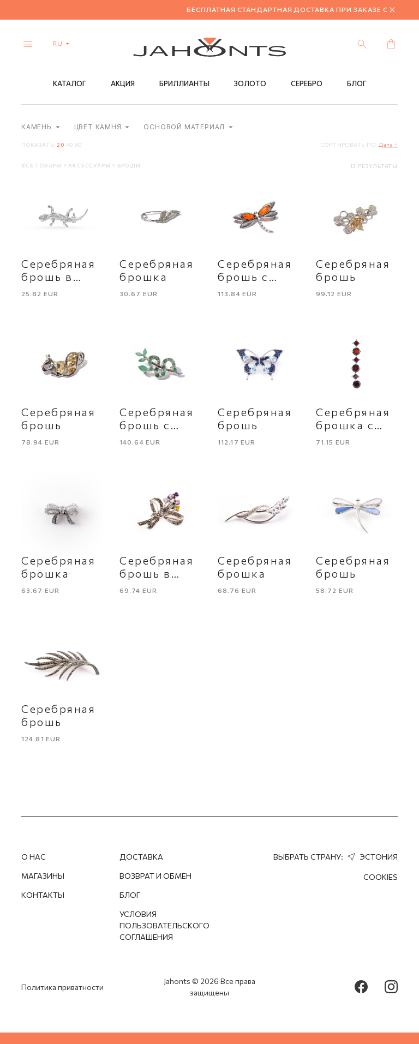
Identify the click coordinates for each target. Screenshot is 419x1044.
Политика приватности (62, 987)
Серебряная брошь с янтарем (255, 276)
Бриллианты (184, 83)
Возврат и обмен (155, 875)
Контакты (42, 894)
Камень (40, 127)
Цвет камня (102, 127)
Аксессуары (90, 165)
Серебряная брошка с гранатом (353, 425)
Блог (357, 83)
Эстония (371, 856)
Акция (123, 83)
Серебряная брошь (353, 270)
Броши (129, 165)
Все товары (42, 165)
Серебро (306, 83)
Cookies (380, 876)
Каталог (69, 83)
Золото (250, 83)
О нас (33, 856)
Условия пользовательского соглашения (164, 925)
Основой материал (188, 127)
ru (63, 43)
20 (60, 144)
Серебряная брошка (156, 270)
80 (78, 144)
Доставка (141, 856)
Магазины (42, 875)
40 (69, 144)
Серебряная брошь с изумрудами (157, 425)
